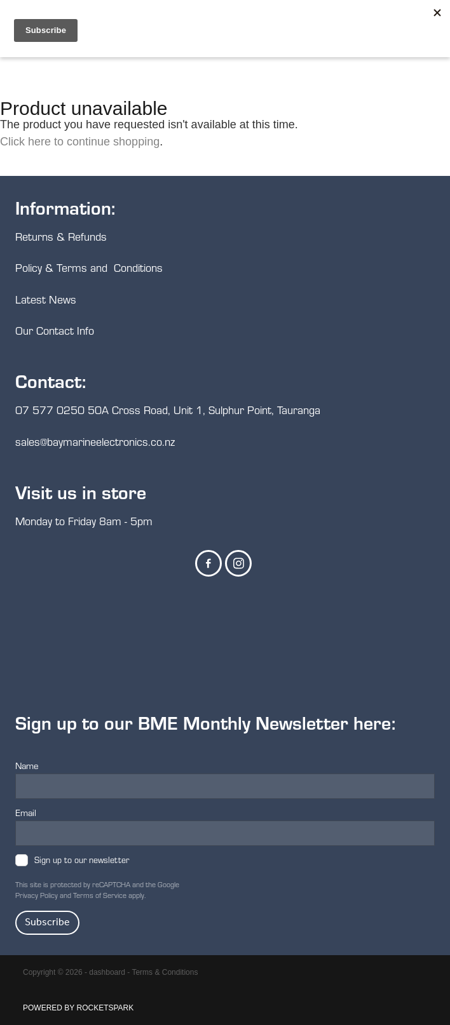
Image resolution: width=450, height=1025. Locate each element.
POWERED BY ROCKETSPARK (78, 1007)
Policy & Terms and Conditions (89, 267)
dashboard (107, 972)
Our (25, 330)
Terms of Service (99, 895)
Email (25, 812)
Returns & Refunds (62, 236)
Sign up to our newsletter (81, 860)
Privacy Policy (36, 895)
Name (27, 765)
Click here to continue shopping (80, 141)
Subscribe (47, 922)
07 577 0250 (50, 410)
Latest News (45, 299)
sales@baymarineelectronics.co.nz (95, 441)
